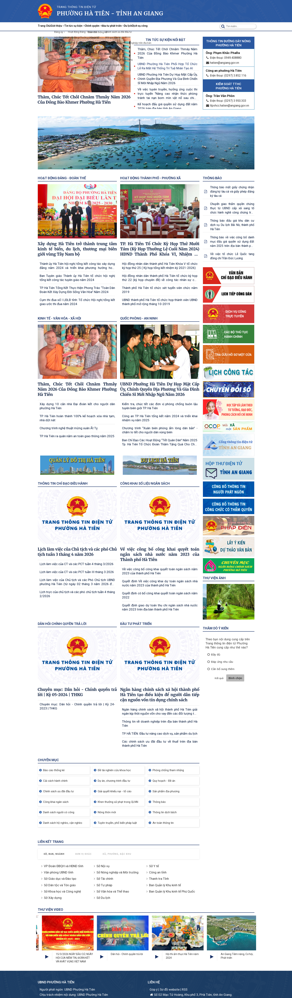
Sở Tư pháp (104, 885)
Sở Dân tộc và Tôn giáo (60, 885)
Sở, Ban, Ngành (54, 854)
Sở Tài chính (104, 879)
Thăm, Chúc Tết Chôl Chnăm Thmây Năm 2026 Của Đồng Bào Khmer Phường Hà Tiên (167, 53)
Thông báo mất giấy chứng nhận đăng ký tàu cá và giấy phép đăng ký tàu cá (232, 192)
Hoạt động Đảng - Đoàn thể (62, 178)
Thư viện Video (50, 909)
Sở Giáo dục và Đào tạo (60, 879)
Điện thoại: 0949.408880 (223, 57)
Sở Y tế (154, 866)
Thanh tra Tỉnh (159, 879)
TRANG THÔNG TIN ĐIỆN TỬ (76, 7)
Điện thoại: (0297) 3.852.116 (226, 75)
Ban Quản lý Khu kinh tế (165, 885)
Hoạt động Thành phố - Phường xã (150, 178)
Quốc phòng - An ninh (139, 318)
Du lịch (169, 26)
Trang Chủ (48, 26)
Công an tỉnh (157, 872)
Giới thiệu (67, 26)
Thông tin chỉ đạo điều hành (63, 483)
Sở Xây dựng (53, 898)
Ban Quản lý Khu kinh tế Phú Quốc (172, 891)
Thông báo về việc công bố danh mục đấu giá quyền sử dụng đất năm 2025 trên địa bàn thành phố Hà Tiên (232, 242)
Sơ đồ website (170, 989)
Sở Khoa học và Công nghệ (62, 891)
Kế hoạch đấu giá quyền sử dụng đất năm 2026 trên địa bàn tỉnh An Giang (167, 106)
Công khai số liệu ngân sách (145, 483)
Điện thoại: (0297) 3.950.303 (226, 100)
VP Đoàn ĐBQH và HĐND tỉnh (63, 866)
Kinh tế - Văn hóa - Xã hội (59, 318)
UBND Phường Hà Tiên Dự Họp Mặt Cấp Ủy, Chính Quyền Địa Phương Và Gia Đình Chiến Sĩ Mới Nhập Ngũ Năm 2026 (167, 79)
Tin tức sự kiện (92, 26)
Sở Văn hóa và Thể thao (112, 891)
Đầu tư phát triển (147, 26)
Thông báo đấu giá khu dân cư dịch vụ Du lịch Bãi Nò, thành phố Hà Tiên (232, 225)
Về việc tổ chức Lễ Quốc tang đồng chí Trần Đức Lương (232, 256)
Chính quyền (118, 26)
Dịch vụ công (187, 26)
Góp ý (154, 989)
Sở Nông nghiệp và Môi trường (117, 872)
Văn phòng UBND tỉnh (58, 872)
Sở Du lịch (103, 898)
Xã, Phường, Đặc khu (117, 854)
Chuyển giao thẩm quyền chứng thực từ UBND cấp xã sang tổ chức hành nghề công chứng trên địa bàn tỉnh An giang (232, 208)
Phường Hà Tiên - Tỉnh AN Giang (110, 13)
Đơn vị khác (83, 854)
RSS (184, 989)
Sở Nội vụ (102, 866)
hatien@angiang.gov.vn (222, 62)
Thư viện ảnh (214, 578)
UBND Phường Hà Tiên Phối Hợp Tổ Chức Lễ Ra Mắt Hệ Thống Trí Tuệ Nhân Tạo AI (167, 66)
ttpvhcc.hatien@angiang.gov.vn (227, 105)
